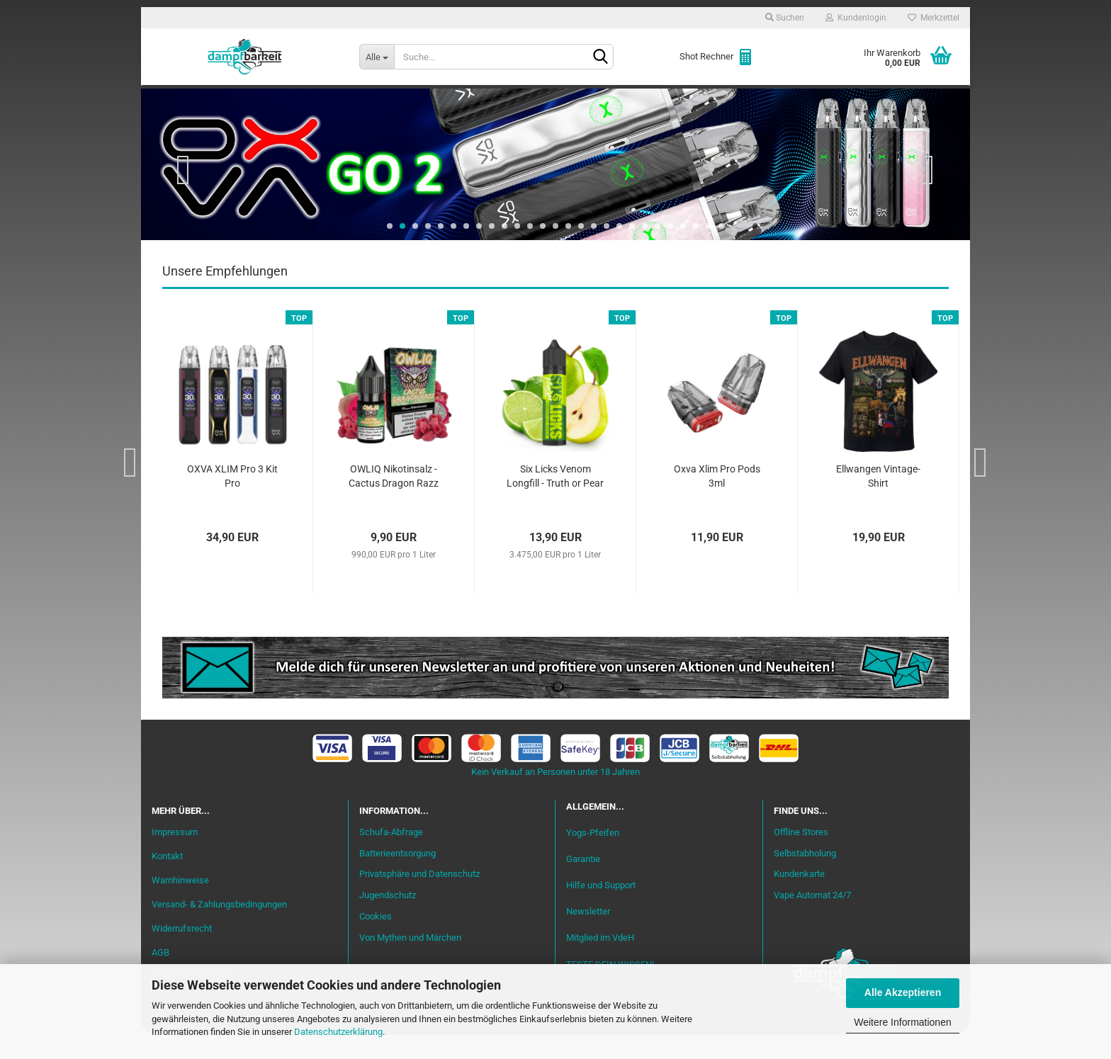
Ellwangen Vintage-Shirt (878, 501)
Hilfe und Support (601, 910)
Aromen (421, 100)
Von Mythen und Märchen (410, 962)
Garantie (583, 883)
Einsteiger (294, 100)
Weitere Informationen (902, 1022)
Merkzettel (933, 18)
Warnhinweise (180, 904)
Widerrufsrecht (182, 952)
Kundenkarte (799, 898)
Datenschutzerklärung (338, 1031)
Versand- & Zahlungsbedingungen (219, 928)
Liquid (361, 100)
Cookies (375, 941)
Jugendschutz (387, 919)
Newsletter (588, 936)
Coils (733, 100)
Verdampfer (575, 100)
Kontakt (167, 881)
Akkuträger (664, 100)
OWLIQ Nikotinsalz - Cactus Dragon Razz (394, 501)
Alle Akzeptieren (902, 992)
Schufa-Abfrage (391, 856)
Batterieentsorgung (397, 877)
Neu (233, 100)
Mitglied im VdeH (600, 962)
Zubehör (792, 100)
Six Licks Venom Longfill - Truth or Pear (555, 501)
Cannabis (864, 100)
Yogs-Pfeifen (592, 856)
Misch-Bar (492, 100)
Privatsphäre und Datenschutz (419, 898)
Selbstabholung (805, 877)
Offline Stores (801, 856)
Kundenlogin (855, 18)
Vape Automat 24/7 (812, 919)
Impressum (175, 856)
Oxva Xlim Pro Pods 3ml (717, 501)
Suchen (784, 18)
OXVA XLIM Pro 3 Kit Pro (232, 501)
